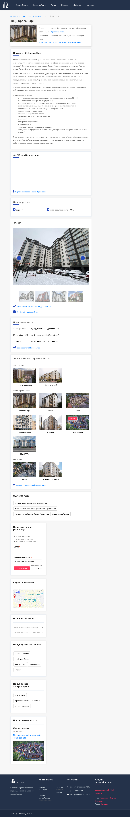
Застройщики (22, 5)
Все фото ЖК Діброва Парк (25, 312)
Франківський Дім (58, 32)
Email (17, 546)
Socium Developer (22, 706)
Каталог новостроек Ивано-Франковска (31, 503)
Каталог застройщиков (44, 796)
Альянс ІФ (36, 701)
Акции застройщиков (60, 514)
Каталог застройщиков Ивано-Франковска (32, 514)
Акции (53, 5)
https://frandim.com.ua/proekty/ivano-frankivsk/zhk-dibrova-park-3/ (60, 42)
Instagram (99, 801)
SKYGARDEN (20, 664)
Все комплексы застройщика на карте (29, 485)
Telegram (112, 798)
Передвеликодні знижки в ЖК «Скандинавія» (27, 736)
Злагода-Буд (20, 695)
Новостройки (38, 5)
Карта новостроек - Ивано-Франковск (29, 192)
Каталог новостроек (43, 788)
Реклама (59, 787)
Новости (64, 5)
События (77, 5)
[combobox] (28, 627)
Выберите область (23, 557)
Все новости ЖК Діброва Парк (27, 348)
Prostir (18, 670)
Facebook (104, 798)
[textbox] (28, 627)
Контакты (90, 5)
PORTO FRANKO (22, 653)
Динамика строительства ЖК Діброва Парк (32, 306)
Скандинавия (34, 664)
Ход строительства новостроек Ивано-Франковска (35, 508)
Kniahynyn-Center (22, 659)
